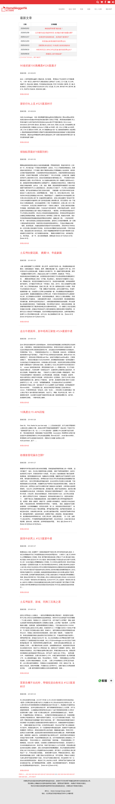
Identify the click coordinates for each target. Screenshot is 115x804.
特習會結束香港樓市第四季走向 (54, 41)
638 (20, 777)
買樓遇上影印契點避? (54, 54)
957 (35, 57)
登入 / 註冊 (98, 9)
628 (47, 774)
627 (44, 774)
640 (26, 777)
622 (30, 774)
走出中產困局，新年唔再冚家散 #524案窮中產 (46, 331)
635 (67, 774)
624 (36, 774)
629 (50, 774)
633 (62, 774)
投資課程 (62, 9)
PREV (21, 774)
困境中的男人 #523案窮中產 (36, 538)
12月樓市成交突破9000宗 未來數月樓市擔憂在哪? (54, 33)
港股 (88, 9)
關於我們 (109, 9)
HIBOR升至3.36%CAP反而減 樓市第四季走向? (54, 50)
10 (31, 57)
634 (65, 774)
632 (59, 774)
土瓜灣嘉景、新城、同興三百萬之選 (40, 601)
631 (56, 774)
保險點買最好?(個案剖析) (34, 151)
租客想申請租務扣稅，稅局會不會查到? (54, 37)
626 (42, 774)
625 (39, 774)
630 (53, 774)
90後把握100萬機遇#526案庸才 (38, 65)
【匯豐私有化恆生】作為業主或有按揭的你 (54, 45)
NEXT (38, 57)
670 (30, 777)
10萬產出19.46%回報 (32, 412)
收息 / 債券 (72, 9)
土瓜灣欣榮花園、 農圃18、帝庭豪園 (41, 252)
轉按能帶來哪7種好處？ (54, 28)
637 (73, 774)
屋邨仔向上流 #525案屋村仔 (36, 103)
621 (27, 774)
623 (33, 774)
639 (23, 777)
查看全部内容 (24, 94)
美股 (81, 9)
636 (70, 774)
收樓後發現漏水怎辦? (32, 455)
